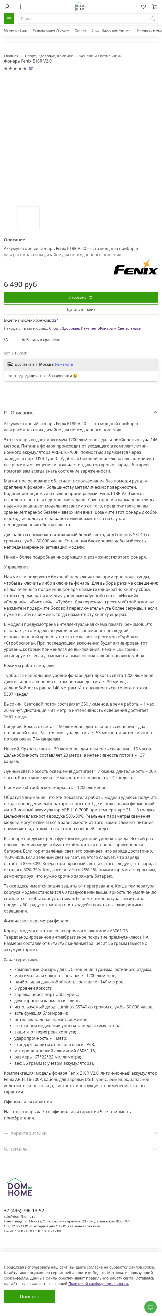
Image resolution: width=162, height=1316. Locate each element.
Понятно (29, 1296)
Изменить (64, 364)
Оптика (80, 30)
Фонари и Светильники (100, 55)
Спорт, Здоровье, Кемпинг (112, 30)
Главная (11, 55)
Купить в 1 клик (81, 309)
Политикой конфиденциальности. (98, 1283)
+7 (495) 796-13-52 (24, 1210)
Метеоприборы (15, 30)
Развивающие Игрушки (51, 30)
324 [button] (55, 320)
